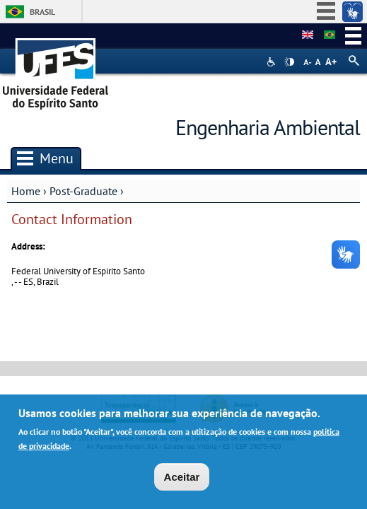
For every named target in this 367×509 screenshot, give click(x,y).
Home (25, 191)
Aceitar (182, 480)
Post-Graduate (83, 191)
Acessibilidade (272, 61)
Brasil (42, 11)
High (289, 62)
